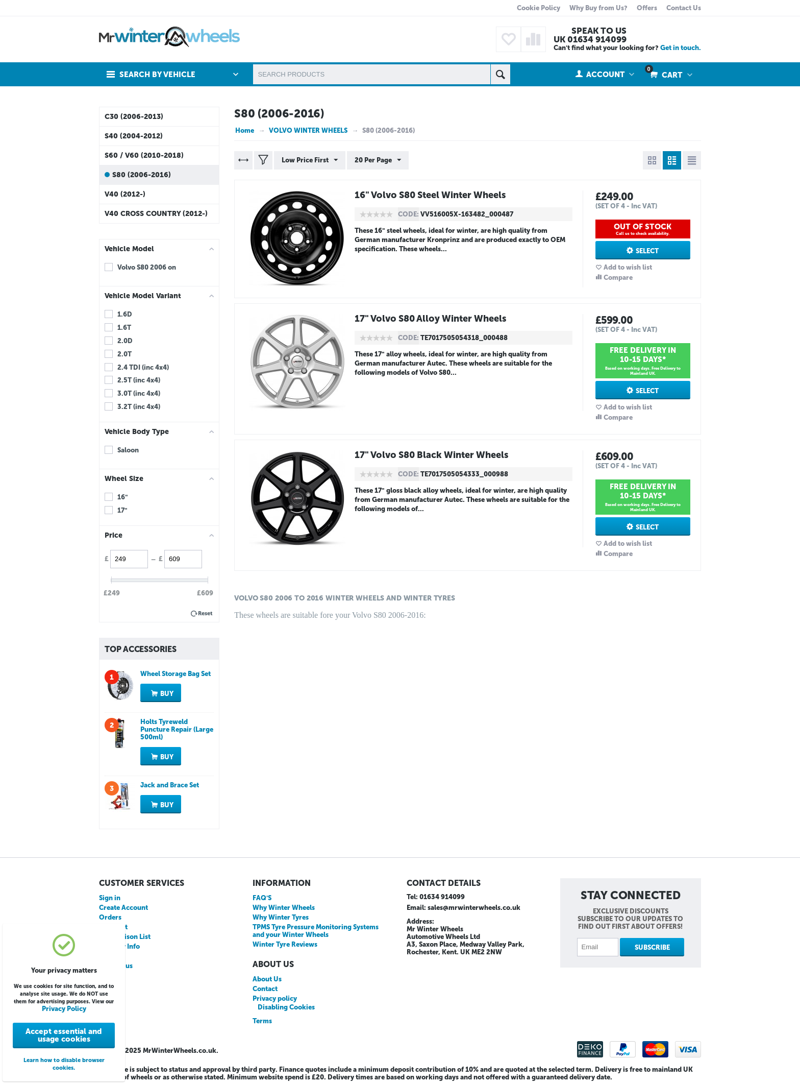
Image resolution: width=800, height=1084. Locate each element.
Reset (205, 613)
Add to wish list (628, 267)
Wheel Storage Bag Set (175, 674)
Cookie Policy (538, 8)
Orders (110, 917)
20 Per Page (378, 160)
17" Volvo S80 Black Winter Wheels (433, 455)
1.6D (124, 314)
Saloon (128, 450)
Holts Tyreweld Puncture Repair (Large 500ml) (176, 729)
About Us (267, 979)
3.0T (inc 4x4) (138, 393)
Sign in (109, 898)
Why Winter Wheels (284, 907)
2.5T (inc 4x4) (138, 380)
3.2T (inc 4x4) (138, 407)
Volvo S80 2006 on (146, 267)
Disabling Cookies (286, 1007)
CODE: (408, 214)
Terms (262, 1021)
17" (122, 510)
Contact (265, 989)
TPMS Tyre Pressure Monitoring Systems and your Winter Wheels (316, 930)
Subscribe (652, 947)
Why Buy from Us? (598, 8)
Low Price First (310, 160)
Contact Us (683, 8)
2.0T (124, 354)
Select (647, 251)
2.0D (125, 341)
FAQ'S (262, 898)
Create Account (123, 907)
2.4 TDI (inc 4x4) (143, 367)
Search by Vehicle (157, 74)
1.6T (124, 327)
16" (122, 497)
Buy (166, 693)
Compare (618, 277)
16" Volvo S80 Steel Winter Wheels (431, 195)
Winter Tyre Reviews (285, 944)
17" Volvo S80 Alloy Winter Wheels (432, 318)
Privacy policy (275, 998)
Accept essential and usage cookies (64, 1035)
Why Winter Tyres (281, 917)
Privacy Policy (64, 1009)
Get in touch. (680, 48)
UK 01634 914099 (590, 39)
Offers (647, 8)
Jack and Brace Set (169, 785)
